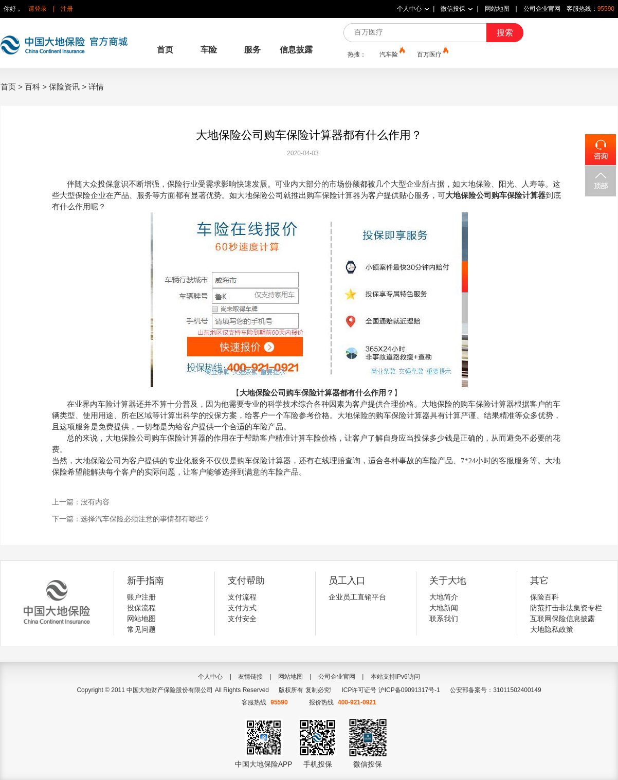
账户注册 (141, 597)
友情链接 (250, 676)
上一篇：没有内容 (81, 502)
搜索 (505, 32)
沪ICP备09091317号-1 (409, 690)
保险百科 (544, 597)
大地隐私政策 (551, 629)
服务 (252, 49)
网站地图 (497, 8)
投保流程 (141, 608)
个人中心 (409, 8)
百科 (32, 86)
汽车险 (391, 54)
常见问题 (141, 629)
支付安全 (242, 618)
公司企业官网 (541, 8)
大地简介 (443, 597)
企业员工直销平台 (357, 597)
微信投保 (453, 8)
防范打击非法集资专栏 (566, 608)
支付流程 (242, 597)
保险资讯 (64, 86)
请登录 (37, 8)
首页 (165, 49)
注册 (67, 8)
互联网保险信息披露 (562, 618)
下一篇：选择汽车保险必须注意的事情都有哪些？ (131, 519)
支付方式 (242, 608)
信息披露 (296, 49)
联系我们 (443, 618)
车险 (209, 49)
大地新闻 (443, 608)
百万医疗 (432, 54)
